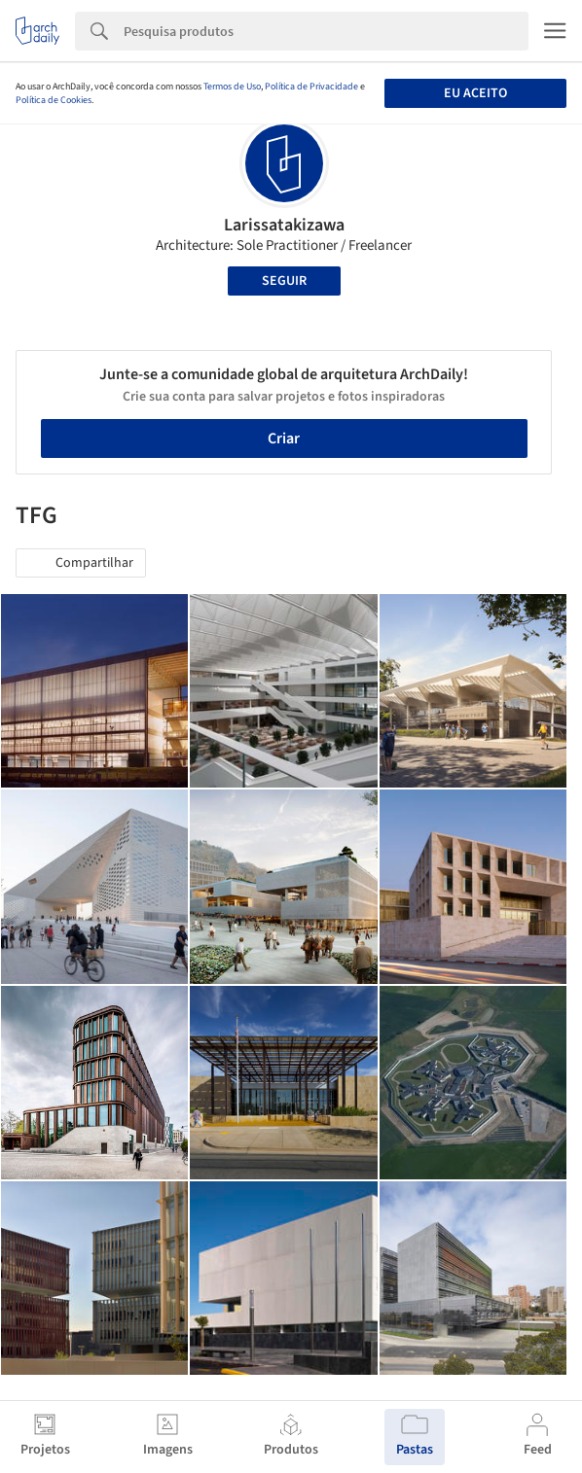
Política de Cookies (53, 100)
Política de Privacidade (311, 86)
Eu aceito (475, 93)
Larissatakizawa (284, 225)
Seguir (284, 281)
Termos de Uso (232, 86)
